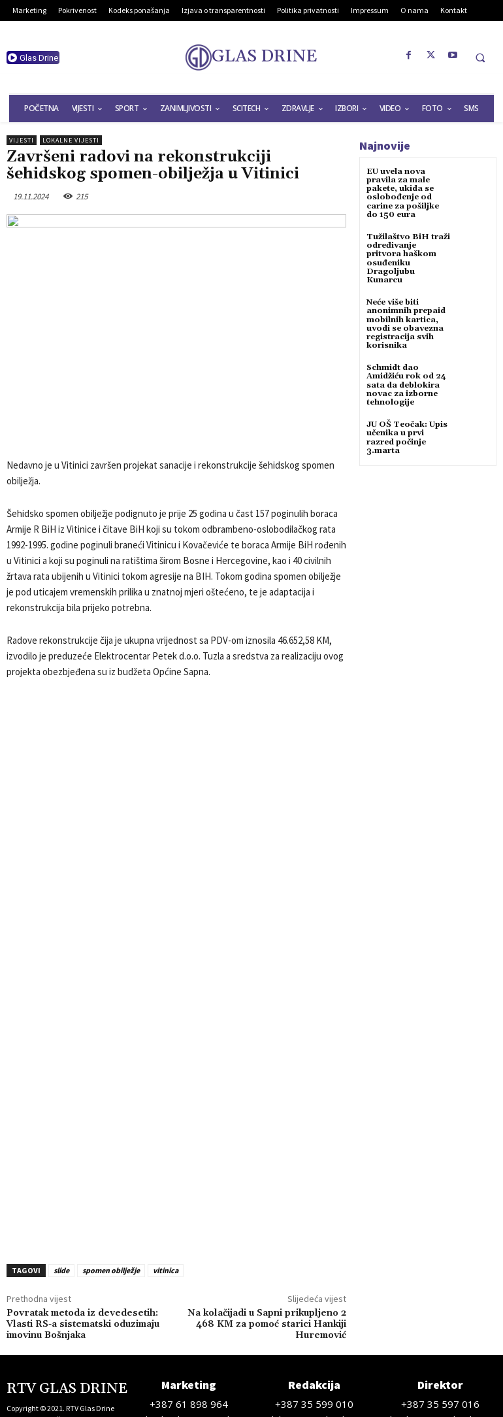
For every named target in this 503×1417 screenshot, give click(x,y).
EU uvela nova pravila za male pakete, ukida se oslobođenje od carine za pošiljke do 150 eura (402, 193)
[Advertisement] (176, 1110)
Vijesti (22, 140)
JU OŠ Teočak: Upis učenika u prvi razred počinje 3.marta (406, 438)
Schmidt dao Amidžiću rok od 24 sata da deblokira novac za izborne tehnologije (406, 385)
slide (61, 1234)
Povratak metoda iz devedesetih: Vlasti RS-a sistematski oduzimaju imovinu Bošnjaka (83, 1288)
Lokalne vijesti (71, 140)
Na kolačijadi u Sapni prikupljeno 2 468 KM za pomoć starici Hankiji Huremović (266, 1288)
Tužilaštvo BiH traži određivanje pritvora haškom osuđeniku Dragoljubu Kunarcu (408, 258)
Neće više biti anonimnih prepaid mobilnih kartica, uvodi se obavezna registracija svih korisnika (406, 323)
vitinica (165, 1234)
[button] (480, 57)
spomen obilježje (111, 1234)
